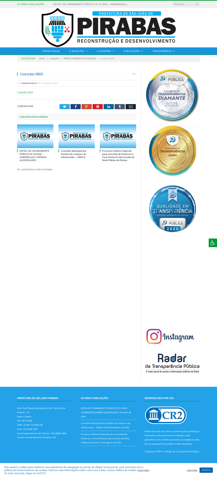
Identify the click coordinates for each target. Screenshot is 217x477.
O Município (76, 51)
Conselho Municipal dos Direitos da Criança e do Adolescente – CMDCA (73, 153)
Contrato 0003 (25, 92)
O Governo (104, 51)
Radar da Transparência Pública (182, 451)
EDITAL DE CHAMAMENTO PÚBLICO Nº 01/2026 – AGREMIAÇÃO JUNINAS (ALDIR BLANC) (92, 4)
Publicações (132, 51)
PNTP (159, 451)
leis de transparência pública (159, 443)
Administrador (29, 83)
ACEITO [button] (206, 470)
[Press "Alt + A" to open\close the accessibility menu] (213, 243)
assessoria (168, 435)
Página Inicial (51, 51)
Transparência (162, 51)
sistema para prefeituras (186, 431)
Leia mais (143, 470)
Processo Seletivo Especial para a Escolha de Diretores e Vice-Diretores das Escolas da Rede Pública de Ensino (118, 155)
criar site (165, 431)
